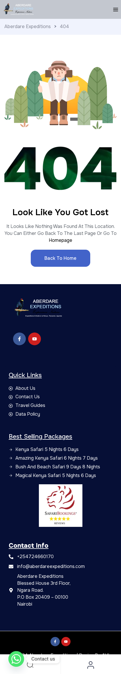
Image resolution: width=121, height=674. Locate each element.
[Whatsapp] (16, 659)
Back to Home (60, 258)
